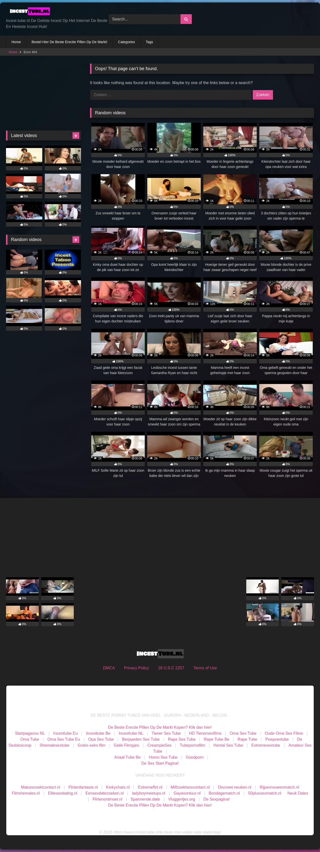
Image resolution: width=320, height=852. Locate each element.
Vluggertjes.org (181, 799)
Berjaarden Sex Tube (141, 739)
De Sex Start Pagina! (159, 763)
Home (16, 42)
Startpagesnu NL (30, 733)
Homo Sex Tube (163, 757)
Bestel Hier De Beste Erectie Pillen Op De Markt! (69, 42)
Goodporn (195, 757)
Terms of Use (205, 668)
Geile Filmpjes (126, 745)
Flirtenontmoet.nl (107, 799)
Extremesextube (265, 745)
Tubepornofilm (192, 745)
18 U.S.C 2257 (171, 668)
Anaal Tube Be (128, 757)
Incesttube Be (98, 733)
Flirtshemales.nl (26, 793)
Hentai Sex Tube (228, 745)
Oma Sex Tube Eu (63, 739)
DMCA (109, 668)
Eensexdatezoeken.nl (105, 793)
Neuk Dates (297, 793)
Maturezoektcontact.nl (40, 787)
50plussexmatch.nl (264, 793)
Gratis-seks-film (92, 745)
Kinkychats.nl (118, 787)
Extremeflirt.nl (150, 787)
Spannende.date (145, 799)
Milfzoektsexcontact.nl (190, 787)
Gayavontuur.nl (187, 793)
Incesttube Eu (65, 733)
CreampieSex (159, 745)
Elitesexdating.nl (62, 793)
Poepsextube (277, 739)
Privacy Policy (136, 668)
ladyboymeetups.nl (148, 793)
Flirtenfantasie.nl (83, 787)
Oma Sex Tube (243, 733)
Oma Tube (29, 739)
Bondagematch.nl (224, 793)
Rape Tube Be (216, 739)
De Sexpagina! (217, 799)
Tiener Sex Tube (166, 733)
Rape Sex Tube (182, 739)
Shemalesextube (54, 745)
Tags (149, 42)
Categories (126, 42)
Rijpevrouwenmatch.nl (279, 787)
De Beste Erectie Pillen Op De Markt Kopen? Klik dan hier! (160, 727)
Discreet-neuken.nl (234, 787)
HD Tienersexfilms (205, 733)
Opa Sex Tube (101, 739)
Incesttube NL (131, 733)
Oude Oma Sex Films (284, 733)
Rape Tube (247, 739)
